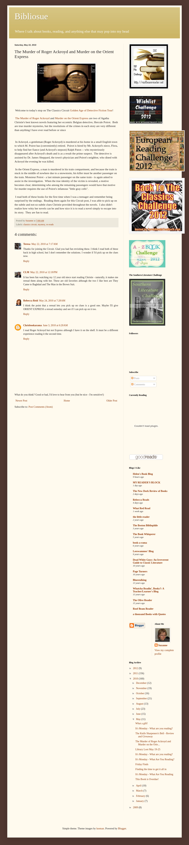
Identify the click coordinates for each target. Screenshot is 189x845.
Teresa (26, 244)
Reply (26, 261)
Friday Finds (141, 764)
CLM (26, 272)
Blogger (122, 828)
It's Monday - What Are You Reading (154, 774)
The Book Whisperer (144, 534)
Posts (135, 378)
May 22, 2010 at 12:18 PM (43, 272)
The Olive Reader (142, 600)
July (138, 708)
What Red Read (141, 508)
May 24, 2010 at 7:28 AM (52, 300)
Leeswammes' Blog (143, 551)
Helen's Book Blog (143, 474)
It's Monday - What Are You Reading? (154, 759)
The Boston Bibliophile (145, 525)
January (140, 801)
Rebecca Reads (141, 499)
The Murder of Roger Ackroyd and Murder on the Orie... (153, 743)
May (138, 719)
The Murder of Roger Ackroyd (32, 118)
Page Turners (140, 571)
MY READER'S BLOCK (146, 482)
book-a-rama (140, 542)
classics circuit (30, 224)
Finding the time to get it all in (150, 769)
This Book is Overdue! (147, 779)
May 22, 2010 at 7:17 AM (44, 244)
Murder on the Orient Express (71, 118)
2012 (136, 668)
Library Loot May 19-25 (147, 749)
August (140, 703)
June (138, 714)
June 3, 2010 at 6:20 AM (55, 325)
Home (67, 400)
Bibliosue (31, 16)
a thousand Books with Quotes (149, 614)
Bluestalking (139, 580)
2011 (136, 673)
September (141, 698)
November (141, 688)
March (139, 790)
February (141, 796)
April (139, 785)
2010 (136, 678)
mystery (41, 224)
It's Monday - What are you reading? (154, 728)
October (140, 693)
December (141, 683)
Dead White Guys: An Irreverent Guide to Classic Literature (150, 561)
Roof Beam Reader (143, 608)
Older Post (111, 400)
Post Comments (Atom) (41, 406)
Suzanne (163, 645)
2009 (136, 807)
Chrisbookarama (32, 325)
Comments (138, 384)
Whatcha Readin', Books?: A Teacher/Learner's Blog (148, 590)
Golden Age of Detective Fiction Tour (91, 110)
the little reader (141, 517)
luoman (100, 828)
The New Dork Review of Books (150, 491)
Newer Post (21, 400)
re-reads (50, 224)
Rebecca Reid (30, 300)
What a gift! (141, 723)
